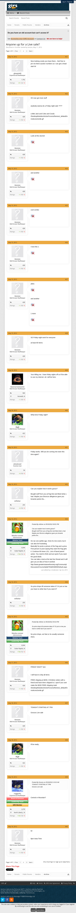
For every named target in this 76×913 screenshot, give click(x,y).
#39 (66, 777)
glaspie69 (17, 73)
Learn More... (41, 910)
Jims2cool (17, 464)
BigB (17, 427)
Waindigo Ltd (30, 896)
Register (70, 2)
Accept (33, 910)
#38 (66, 740)
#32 (66, 484)
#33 (66, 519)
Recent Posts (25, 18)
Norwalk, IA (21, 396)
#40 (66, 827)
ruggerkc (17, 794)
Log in (64, 2)
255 (24, 505)
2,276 (23, 809)
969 (24, 393)
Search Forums (14, 18)
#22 (66, 94)
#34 (66, 582)
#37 (66, 703)
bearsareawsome (17, 387)
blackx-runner (17, 536)
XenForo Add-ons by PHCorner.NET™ (12, 889)
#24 (66, 169)
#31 (66, 447)
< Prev (16, 51)
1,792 (23, 80)
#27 (66, 279)
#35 (66, 617)
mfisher (17, 501)
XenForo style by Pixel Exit (34, 889)
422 (24, 433)
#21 (66, 57)
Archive (17, 47)
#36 (66, 663)
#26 (66, 242)
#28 (66, 333)
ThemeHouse (30, 893)
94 (24, 470)
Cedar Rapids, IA (19, 551)
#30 (66, 410)
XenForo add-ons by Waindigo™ (11, 896)
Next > (31, 51)
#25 (66, 205)
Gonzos (30, 47)
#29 (66, 370)
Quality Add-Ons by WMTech (23, 891)
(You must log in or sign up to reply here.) (56, 862)
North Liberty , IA (19, 812)
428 (24, 117)
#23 (66, 132)
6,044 (23, 548)
